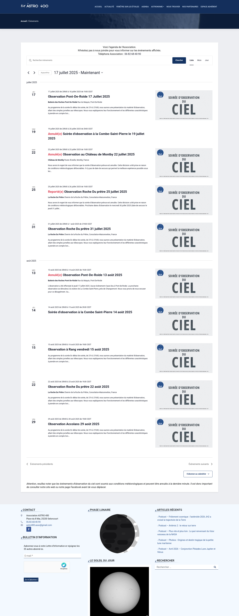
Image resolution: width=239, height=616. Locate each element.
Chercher (179, 60)
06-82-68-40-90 (133, 54)
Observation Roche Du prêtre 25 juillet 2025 (95, 192)
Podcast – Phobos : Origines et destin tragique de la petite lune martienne (185, 541)
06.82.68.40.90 (33, 522)
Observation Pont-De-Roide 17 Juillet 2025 (79, 96)
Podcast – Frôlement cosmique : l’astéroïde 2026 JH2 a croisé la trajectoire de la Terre (184, 518)
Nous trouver (173, 7)
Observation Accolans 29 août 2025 (73, 424)
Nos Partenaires (190, 7)
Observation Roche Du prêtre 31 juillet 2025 (79, 229)
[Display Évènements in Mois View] (199, 60)
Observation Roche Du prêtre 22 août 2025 (78, 387)
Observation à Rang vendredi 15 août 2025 (78, 349)
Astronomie (157, 7)
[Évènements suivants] (34, 72)
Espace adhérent (209, 7)
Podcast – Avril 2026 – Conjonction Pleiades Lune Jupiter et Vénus (186, 550)
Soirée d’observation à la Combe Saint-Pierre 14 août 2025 (90, 312)
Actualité (109, 7)
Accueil (98, 7)
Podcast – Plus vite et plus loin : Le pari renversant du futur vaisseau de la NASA (185, 533)
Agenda (145, 7)
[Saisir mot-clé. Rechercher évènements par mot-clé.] (99, 60)
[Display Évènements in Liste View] (192, 60)
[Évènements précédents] (28, 72)
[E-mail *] (52, 556)
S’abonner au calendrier (196, 474)
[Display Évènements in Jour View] (207, 60)
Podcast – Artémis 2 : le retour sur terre (177, 525)
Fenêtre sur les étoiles (127, 7)
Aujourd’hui (45, 73)
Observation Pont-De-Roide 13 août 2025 (92, 275)
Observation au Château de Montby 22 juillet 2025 (99, 154)
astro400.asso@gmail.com (39, 525)
